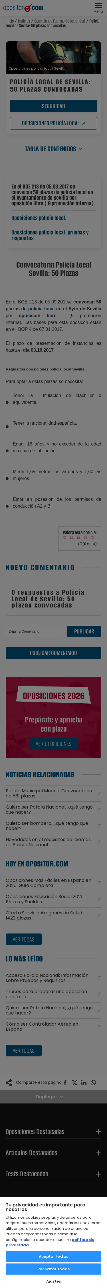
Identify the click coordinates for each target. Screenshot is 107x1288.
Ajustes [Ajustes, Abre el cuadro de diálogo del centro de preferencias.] (53, 1281)
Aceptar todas (53, 1256)
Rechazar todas (53, 1269)
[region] (53, 1242)
